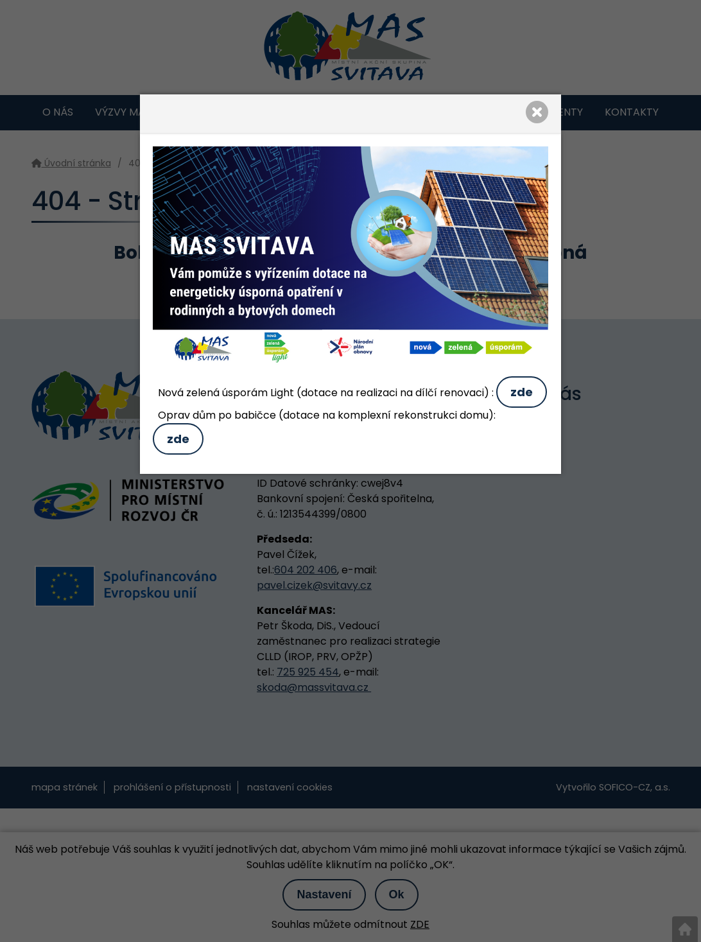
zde (521, 392)
